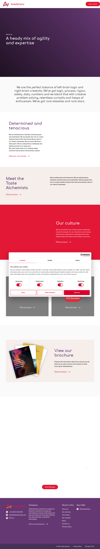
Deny (23, 292)
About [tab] (78, 260)
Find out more (13, 194)
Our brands (66, 515)
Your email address (18, 436)
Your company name (19, 428)
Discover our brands (19, 156)
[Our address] (16, 518)
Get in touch (93, 4)
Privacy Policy (77, 546)
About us (65, 509)
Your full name (17, 420)
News (64, 521)
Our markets (66, 518)
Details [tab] (50, 260)
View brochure (62, 372)
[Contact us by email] (16, 515)
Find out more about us (38, 524)
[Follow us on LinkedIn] (85, 509)
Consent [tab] (22, 260)
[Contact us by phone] (16, 512)
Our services (66, 512)
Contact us (66, 524)
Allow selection (50, 292)
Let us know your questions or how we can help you (28, 453)
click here (76, 474)
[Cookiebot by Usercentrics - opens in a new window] (82, 255)
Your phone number (19, 445)
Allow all (77, 292)
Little (92, 546)
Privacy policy (66, 527)
